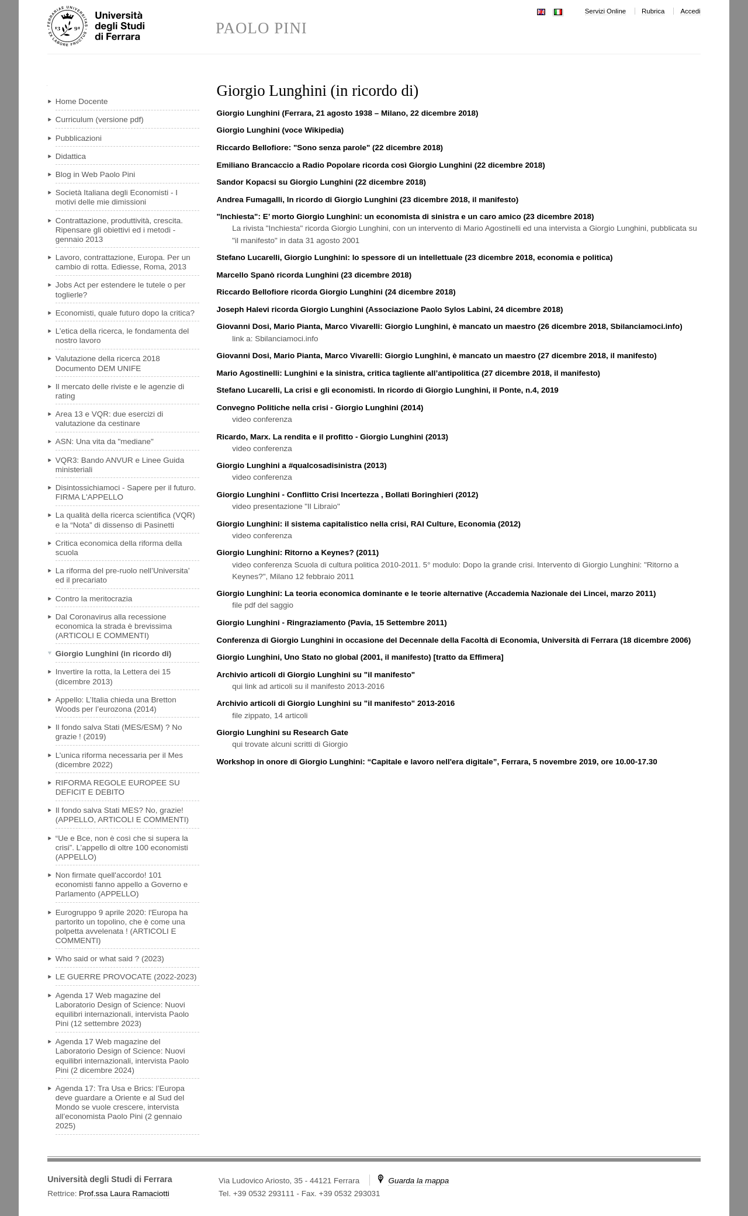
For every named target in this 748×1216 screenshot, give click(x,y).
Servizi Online (605, 11)
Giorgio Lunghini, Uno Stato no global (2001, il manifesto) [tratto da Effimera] (359, 657)
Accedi (690, 11)
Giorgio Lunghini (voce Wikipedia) (280, 130)
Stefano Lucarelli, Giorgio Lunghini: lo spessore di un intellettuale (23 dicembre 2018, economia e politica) (414, 257)
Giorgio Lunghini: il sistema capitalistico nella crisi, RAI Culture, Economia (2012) (368, 523)
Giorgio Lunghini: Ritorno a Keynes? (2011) (297, 552)
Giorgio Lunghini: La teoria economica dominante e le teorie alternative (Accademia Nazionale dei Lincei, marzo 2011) (436, 593)
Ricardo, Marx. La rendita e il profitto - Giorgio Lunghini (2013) (332, 436)
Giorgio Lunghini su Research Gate (282, 732)
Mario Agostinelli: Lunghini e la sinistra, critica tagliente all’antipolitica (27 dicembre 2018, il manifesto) (408, 373)
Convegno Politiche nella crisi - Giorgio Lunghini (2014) (319, 407)
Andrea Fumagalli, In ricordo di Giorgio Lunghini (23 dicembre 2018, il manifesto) (367, 199)
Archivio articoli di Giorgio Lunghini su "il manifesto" (315, 674)
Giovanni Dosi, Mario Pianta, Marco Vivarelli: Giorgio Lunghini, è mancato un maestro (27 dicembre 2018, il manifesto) (436, 355)
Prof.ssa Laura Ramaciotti (124, 1193)
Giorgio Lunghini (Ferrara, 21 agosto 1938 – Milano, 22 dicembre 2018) (347, 113)
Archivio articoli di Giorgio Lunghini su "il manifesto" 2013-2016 (335, 703)
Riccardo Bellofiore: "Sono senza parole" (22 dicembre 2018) (329, 147)
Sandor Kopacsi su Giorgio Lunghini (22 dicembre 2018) (320, 182)
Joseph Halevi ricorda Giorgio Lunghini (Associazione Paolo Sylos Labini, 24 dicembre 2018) (389, 309)
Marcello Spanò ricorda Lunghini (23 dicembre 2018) (313, 275)
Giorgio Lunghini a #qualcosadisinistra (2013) (301, 465)
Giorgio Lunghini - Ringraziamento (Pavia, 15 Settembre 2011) (331, 622)
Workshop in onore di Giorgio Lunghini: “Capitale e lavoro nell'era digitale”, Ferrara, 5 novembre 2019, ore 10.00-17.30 (436, 761)
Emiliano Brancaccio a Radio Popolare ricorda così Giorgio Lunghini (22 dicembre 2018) (380, 165)
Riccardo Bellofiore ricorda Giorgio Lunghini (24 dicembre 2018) (335, 291)
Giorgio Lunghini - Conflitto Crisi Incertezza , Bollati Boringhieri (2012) (347, 494)
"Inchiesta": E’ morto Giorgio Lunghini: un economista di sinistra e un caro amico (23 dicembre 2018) (405, 216)
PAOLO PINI (261, 28)
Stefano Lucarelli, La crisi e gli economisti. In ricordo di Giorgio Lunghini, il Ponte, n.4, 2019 (387, 390)
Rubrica (653, 11)
